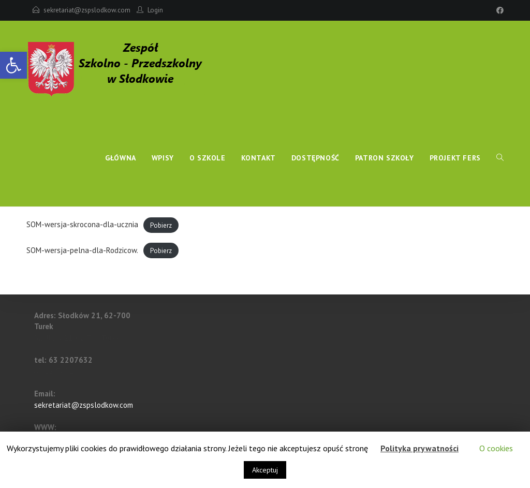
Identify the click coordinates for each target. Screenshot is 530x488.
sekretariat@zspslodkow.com (86, 10)
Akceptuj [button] (265, 470)
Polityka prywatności (419, 448)
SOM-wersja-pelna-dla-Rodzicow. (82, 250)
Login (155, 10)
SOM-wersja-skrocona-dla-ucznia (82, 224)
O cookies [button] (496, 448)
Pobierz (161, 224)
